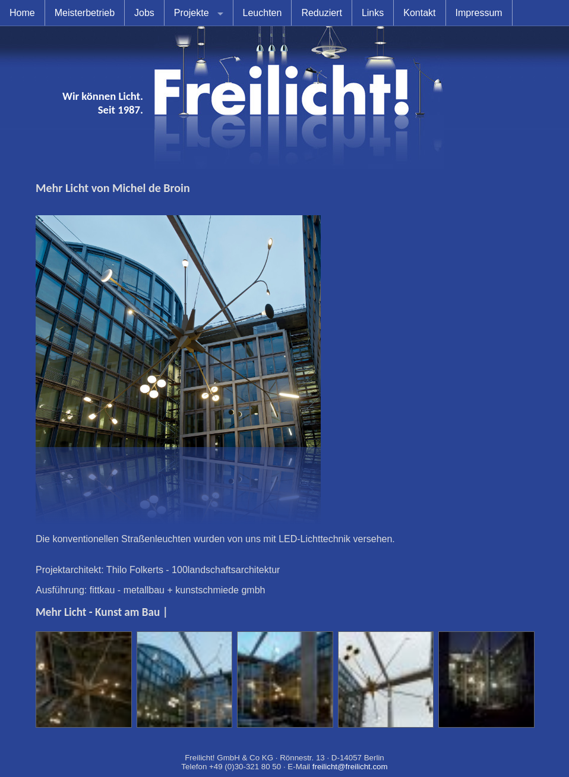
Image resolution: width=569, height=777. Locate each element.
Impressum (479, 13)
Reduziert (321, 13)
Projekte (191, 13)
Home (22, 13)
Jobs (144, 13)
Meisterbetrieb (85, 13)
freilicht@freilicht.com (350, 766)
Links (373, 13)
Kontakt (419, 13)
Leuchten (262, 13)
